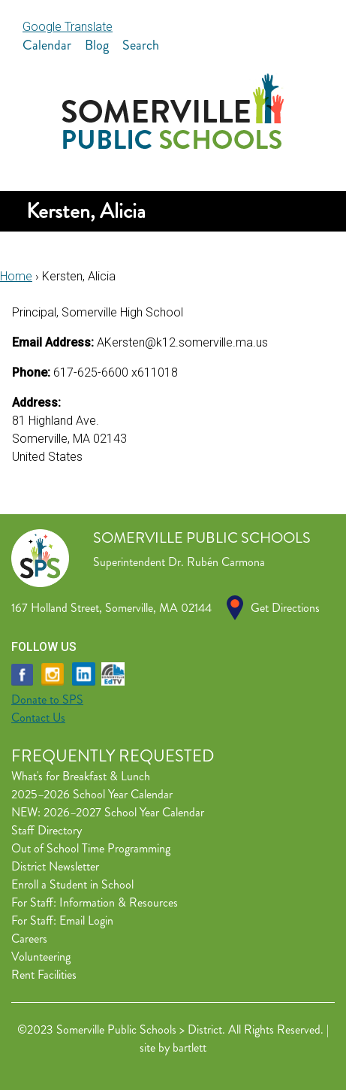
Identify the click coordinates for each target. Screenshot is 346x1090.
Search (140, 45)
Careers (29, 938)
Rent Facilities (44, 974)
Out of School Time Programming (90, 848)
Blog (97, 45)
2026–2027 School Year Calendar (124, 812)
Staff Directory (46, 830)
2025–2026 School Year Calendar (92, 794)
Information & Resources (118, 902)
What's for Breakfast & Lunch (80, 776)
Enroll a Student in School (72, 884)
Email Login (86, 920)
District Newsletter (55, 866)
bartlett (189, 1047)
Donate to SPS (47, 699)
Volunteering (41, 956)
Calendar (47, 45)
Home (16, 276)
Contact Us (38, 717)
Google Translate (68, 27)
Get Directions (285, 607)
